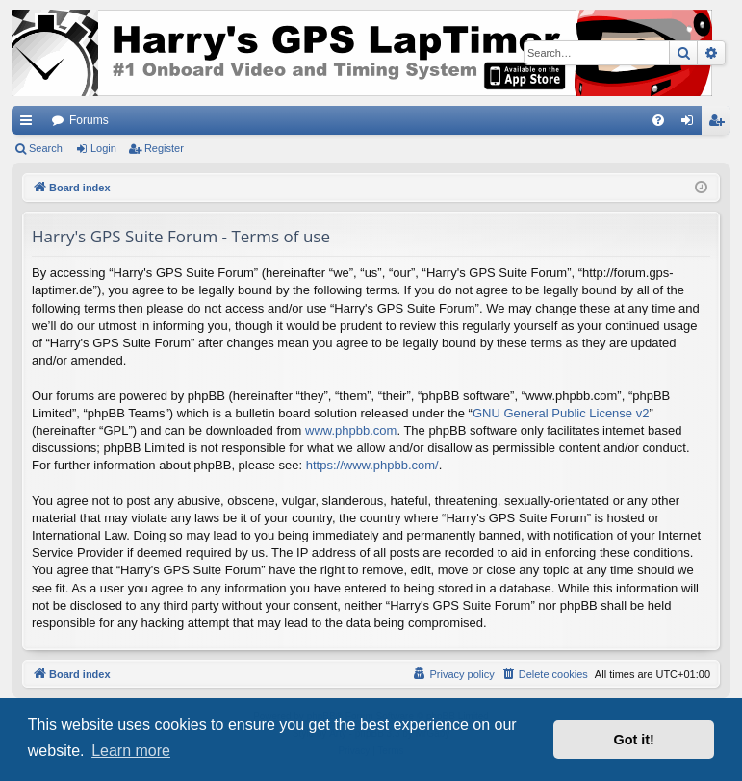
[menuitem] (658, 120)
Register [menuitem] (720, 124)
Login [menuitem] (691, 124)
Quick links (29, 124)
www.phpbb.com (351, 430)
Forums (89, 120)
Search (46, 148)
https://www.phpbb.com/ (372, 465)
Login (103, 148)
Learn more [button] (130, 751)
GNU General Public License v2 (561, 413)
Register (164, 148)
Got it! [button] (634, 739)
